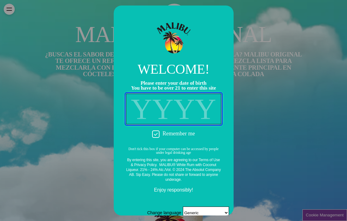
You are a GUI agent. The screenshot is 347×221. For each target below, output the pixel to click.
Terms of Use (209, 160)
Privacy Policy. (145, 165)
